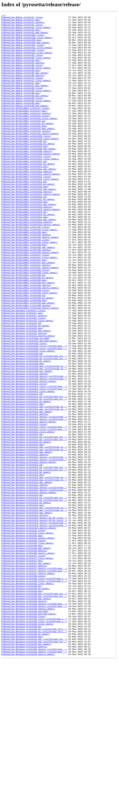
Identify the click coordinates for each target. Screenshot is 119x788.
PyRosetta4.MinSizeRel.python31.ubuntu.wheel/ (30, 157)
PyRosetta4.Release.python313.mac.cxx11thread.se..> (34, 570)
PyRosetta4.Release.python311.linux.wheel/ (28, 467)
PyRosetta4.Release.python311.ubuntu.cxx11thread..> (34, 497)
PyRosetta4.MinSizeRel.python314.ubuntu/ (27, 263)
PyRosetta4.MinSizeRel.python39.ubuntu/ (26, 364)
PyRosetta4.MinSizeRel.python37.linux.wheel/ (29, 306)
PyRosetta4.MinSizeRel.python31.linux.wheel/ (29, 139)
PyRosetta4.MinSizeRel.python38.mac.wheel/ (28, 336)
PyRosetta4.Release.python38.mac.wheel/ (26, 715)
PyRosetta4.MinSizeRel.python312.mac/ (25, 221)
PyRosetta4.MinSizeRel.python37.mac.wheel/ (28, 312)
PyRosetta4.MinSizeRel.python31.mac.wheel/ (28, 151)
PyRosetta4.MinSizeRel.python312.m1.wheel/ (28, 218)
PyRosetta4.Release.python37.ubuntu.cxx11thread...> (34, 679)
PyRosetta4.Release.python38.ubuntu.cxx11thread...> (34, 721)
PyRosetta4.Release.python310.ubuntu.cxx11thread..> (34, 448)
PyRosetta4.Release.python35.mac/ (22, 640)
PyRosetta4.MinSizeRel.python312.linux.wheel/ (30, 212)
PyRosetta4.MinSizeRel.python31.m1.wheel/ (27, 145)
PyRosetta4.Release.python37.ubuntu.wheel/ (28, 685)
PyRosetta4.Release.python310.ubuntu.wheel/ (29, 455)
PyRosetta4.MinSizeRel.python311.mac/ (25, 197)
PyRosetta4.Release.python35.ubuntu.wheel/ (28, 643)
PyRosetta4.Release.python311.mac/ (23, 482)
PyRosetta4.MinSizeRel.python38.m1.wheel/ (27, 330)
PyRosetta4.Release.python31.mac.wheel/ (26, 394)
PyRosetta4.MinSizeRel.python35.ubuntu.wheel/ (30, 282)
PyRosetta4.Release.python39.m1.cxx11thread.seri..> (34, 752)
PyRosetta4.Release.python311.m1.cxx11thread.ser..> (34, 473)
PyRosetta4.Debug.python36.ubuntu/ (23, 87)
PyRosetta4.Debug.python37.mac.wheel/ (25, 100)
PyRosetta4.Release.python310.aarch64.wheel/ (29, 406)
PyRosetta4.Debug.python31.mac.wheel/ (25, 36)
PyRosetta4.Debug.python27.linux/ (22, 18)
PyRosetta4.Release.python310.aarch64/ (25, 403)
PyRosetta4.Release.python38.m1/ (21, 700)
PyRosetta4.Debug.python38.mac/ (21, 109)
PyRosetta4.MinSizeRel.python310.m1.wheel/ (28, 169)
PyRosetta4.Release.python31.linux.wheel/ (27, 382)
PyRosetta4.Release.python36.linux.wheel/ (27, 649)
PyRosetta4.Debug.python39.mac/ (21, 121)
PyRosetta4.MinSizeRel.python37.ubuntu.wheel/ (30, 318)
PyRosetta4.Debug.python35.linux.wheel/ (26, 66)
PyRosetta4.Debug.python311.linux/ (23, 51)
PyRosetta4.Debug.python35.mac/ (21, 69)
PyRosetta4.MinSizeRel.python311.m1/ (24, 191)
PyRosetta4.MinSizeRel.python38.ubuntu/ (26, 339)
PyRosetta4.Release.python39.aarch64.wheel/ (29, 734)
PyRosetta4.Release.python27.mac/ (22, 373)
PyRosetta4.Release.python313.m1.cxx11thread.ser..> (34, 558)
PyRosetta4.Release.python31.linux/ (23, 379)
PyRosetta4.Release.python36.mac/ (22, 652)
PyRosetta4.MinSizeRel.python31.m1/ (23, 142)
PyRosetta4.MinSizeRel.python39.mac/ (24, 357)
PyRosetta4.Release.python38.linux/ (23, 688)
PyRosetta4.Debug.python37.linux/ (22, 91)
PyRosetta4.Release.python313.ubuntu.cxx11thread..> (34, 582)
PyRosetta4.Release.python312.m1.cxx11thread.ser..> (34, 521)
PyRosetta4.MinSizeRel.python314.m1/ (24, 251)
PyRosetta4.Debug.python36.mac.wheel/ (25, 84)
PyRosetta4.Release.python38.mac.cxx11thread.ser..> (34, 709)
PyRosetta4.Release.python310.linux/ (24, 409)
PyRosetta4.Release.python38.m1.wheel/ (25, 703)
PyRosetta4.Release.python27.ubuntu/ (24, 376)
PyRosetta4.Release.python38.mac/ (22, 706)
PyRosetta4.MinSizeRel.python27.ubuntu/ (26, 133)
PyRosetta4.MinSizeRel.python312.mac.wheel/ (29, 224)
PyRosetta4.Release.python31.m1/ (21, 385)
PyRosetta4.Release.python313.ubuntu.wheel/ (29, 588)
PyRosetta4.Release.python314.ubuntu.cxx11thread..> (34, 624)
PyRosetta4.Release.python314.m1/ (22, 591)
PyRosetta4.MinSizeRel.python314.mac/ (25, 257)
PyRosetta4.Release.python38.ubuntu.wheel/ (28, 728)
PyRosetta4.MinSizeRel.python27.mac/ (24, 130)
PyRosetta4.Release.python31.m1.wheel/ (25, 388)
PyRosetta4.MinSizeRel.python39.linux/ (25, 345)
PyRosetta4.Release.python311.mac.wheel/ (27, 491)
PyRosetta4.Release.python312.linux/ (24, 506)
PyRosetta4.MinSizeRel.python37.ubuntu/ (26, 315)
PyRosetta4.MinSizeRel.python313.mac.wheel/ (29, 242)
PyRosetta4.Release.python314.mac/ (23, 603)
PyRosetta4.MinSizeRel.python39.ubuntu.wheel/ (30, 367)
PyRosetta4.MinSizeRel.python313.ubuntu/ (27, 245)
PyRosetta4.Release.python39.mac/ (22, 761)
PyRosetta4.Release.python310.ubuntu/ (25, 445)
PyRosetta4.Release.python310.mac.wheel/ (27, 442)
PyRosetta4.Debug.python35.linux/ (22, 63)
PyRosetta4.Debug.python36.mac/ (21, 81)
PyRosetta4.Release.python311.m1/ (22, 470)
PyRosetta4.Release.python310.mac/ (23, 433)
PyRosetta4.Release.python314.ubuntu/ (25, 615)
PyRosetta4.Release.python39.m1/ (21, 749)
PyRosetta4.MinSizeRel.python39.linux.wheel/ (29, 348)
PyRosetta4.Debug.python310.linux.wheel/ (27, 42)
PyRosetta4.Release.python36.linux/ (23, 646)
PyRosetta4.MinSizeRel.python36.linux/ (25, 285)
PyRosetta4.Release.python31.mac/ (22, 391)
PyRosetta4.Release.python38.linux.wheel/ (27, 697)
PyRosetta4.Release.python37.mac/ (22, 670)
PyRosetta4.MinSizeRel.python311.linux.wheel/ (30, 188)
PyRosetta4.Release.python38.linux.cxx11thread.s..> (34, 691)
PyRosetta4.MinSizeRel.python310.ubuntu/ (27, 178)
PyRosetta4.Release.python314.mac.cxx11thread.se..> (34, 606)
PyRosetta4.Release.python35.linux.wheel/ (27, 637)
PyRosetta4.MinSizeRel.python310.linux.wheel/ (30, 163)
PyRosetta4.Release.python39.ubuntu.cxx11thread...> (34, 776)
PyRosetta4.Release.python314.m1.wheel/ (26, 600)
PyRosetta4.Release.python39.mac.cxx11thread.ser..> (34, 764)
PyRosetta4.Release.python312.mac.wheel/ (27, 539)
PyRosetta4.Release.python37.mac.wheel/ (26, 673)
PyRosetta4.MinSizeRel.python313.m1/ (24, 233)
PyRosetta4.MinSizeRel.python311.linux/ (26, 185)
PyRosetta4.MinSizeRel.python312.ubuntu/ (27, 227)
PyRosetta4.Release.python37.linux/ (23, 664)
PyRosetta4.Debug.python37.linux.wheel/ (26, 94)
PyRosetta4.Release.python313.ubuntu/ (25, 579)
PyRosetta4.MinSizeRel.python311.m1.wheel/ (28, 194)
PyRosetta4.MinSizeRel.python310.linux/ (26, 160)
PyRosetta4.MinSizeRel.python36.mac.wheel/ (28, 294)
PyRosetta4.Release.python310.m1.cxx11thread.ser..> (34, 424)
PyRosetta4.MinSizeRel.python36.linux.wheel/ (29, 288)
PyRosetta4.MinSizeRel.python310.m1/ (24, 166)
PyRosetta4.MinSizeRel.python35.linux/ (25, 269)
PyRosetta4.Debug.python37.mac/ (21, 97)
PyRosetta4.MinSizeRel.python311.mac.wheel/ (29, 200)
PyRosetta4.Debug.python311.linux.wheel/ (27, 54)
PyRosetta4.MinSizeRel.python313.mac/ (25, 239)
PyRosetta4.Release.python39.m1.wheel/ (25, 758)
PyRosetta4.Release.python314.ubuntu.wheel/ (29, 630)
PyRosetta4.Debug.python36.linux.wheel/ (26, 78)
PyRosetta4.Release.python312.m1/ (22, 518)
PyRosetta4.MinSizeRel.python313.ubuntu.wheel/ (30, 248)
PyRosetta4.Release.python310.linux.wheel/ (28, 418)
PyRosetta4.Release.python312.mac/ (23, 530)
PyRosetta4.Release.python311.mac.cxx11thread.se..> (34, 485)
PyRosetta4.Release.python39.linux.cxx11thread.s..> (34, 740)
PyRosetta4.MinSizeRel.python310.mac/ (25, 172)
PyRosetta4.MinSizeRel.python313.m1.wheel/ (28, 236)
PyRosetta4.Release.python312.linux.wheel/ (28, 515)
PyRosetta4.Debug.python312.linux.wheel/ (27, 60)
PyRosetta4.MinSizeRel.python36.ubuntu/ (26, 297)
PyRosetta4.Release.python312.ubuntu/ (25, 542)
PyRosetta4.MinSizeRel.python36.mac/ (24, 291)
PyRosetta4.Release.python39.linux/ (23, 737)
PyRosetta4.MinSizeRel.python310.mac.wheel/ (29, 175)
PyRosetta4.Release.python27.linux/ (23, 370)
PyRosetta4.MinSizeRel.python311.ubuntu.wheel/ (30, 206)
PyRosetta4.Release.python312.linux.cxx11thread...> (34, 509)
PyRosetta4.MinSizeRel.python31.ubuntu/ (26, 154)
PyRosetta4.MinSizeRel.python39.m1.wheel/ (27, 354)
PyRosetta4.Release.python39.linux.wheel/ (27, 746)
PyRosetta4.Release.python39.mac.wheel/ (26, 770)
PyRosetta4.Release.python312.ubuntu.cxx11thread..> (34, 546)
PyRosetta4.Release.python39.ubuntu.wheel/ (28, 782)
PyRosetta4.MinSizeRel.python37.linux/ (25, 303)
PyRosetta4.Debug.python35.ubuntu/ (23, 72)
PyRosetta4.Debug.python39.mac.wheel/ (25, 124)
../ (3, 15)
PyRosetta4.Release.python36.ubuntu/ (24, 658)
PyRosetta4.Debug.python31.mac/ (21, 33)
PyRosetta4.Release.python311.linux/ (24, 458)
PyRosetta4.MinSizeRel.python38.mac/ (24, 333)
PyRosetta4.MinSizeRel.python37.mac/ (24, 309)
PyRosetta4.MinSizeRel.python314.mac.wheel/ (29, 260)
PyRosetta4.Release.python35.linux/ (23, 633)
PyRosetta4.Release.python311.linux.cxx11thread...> (34, 461)
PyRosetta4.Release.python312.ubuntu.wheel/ (29, 552)
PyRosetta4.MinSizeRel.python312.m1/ (24, 215)
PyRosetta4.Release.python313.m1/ (22, 555)
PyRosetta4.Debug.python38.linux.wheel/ (26, 106)
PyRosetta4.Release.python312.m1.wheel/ (26, 527)
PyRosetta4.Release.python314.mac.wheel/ (27, 612)
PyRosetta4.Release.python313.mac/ (23, 567)
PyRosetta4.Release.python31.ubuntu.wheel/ (28, 400)
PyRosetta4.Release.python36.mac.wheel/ (26, 655)
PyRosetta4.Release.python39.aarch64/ (25, 731)
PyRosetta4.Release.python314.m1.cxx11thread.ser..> (34, 594)
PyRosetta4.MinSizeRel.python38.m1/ (23, 327)
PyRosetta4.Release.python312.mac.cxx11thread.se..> (34, 533)
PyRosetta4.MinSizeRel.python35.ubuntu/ (26, 279)
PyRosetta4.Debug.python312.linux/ (23, 57)
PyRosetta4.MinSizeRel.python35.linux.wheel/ (29, 273)
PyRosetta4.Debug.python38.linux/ (22, 103)
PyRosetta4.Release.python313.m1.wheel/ (26, 564)
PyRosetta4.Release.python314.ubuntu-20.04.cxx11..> (34, 618)
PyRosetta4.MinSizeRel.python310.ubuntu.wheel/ (30, 182)
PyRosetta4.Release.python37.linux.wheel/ (27, 667)
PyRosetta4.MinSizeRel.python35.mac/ (24, 276)
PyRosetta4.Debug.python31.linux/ (22, 27)
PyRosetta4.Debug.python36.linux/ (22, 75)
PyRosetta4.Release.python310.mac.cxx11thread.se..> (34, 436)
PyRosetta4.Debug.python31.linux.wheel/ (26, 30)
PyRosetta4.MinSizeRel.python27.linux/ (25, 127)
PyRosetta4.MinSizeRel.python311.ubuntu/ (27, 203)
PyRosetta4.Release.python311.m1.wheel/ (26, 479)
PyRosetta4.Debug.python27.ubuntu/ (23, 24)
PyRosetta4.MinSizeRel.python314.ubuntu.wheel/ (30, 266)
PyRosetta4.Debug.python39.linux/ (22, 115)
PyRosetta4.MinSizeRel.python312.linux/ (26, 209)
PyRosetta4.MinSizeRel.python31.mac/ (24, 148)
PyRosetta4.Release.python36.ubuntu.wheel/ (28, 661)
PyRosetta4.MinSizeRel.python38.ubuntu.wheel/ (30, 342)
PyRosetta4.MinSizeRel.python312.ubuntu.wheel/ (30, 230)
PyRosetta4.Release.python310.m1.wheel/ (26, 430)
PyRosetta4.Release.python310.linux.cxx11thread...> (34, 412)
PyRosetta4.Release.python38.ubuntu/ (24, 718)
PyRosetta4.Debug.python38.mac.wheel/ (25, 112)
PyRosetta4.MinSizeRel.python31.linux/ (25, 136)
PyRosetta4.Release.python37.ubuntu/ (24, 676)
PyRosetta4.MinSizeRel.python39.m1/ (23, 351)
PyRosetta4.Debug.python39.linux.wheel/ (26, 118)
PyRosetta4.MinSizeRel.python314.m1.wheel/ (28, 254)
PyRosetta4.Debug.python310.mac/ (21, 45)
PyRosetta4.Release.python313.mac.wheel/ (27, 576)
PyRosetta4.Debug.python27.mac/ (21, 21)
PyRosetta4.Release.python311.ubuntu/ (25, 494)
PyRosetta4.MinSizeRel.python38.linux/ (25, 321)
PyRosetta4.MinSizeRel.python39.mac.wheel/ (28, 360)
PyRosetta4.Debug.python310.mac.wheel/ (25, 48)
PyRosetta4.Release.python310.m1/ (22, 421)
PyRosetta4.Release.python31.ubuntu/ (24, 397)
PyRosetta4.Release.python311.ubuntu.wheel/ (29, 503)
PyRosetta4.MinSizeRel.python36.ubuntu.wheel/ (30, 300)
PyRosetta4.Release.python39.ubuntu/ (24, 773)
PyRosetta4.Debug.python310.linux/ (23, 39)
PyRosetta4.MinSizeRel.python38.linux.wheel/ (29, 324)
